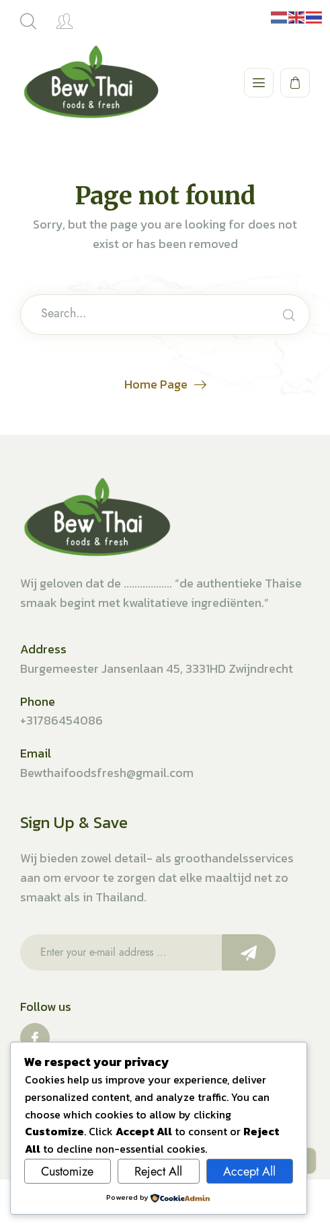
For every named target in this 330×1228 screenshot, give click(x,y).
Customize (67, 1171)
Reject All (158, 1171)
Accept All (249, 1171)
